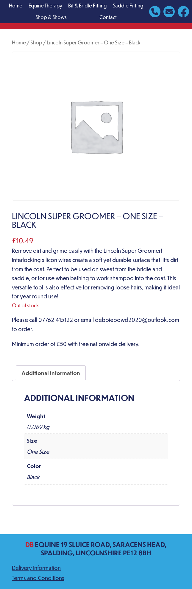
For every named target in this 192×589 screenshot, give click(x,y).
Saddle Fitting (128, 5)
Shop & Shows (51, 17)
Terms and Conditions (38, 577)
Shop (36, 42)
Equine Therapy (45, 5)
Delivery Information (36, 567)
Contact (108, 17)
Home (15, 5)
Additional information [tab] (50, 372)
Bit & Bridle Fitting (87, 5)
